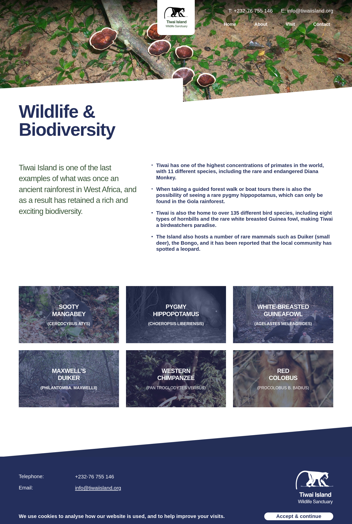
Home (230, 24)
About (261, 24)
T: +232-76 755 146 (250, 11)
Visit (290, 24)
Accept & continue (298, 516)
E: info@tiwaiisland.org (307, 11)
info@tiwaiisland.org (98, 490)
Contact (321, 24)
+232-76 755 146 (94, 478)
